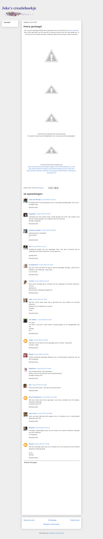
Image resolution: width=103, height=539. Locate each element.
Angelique (32, 214)
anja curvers (33, 413)
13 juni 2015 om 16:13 (42, 281)
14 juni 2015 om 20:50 (44, 368)
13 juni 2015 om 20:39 (41, 354)
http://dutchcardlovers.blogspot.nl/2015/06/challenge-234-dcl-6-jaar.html (51, 169)
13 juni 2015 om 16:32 (40, 299)
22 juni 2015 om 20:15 (43, 427)
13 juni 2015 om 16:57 (45, 319)
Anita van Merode (35, 199)
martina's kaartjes (35, 230)
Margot (31, 354)
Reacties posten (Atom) (56, 533)
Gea (30, 385)
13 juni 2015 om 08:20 (49, 230)
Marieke (31, 444)
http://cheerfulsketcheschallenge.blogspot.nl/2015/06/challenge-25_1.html (51, 167)
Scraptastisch (33, 265)
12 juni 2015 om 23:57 (43, 214)
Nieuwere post (29, 520)
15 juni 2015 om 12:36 (39, 385)
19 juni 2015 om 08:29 (45, 413)
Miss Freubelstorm (35, 397)
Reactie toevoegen (30, 462)
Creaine (31, 281)
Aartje (31, 340)
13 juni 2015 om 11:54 (39, 246)
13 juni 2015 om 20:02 (41, 340)
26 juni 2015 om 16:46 (42, 444)
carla (30, 299)
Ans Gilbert (33, 319)
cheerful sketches (73, 30)
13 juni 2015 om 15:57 (46, 265)
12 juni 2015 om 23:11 (48, 199)
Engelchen (32, 368)
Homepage (52, 520)
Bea (30, 246)
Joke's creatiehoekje (19, 8)
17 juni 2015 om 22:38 (49, 397)
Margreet (32, 427)
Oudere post (75, 520)
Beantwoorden (33, 207)
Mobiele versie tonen (51, 524)
